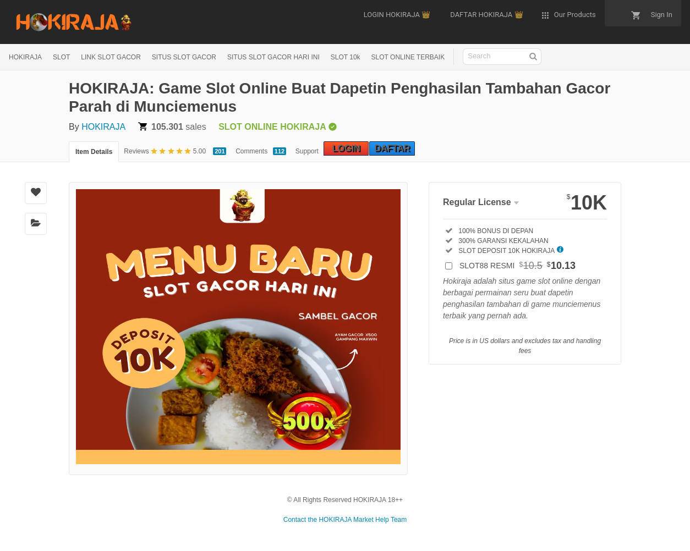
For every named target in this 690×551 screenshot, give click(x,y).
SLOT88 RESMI (517, 266)
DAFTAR (392, 148)
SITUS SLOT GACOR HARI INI (273, 57)
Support (307, 151)
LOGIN (346, 148)
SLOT (61, 57)
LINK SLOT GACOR (110, 57)
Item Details (93, 152)
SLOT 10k (345, 57)
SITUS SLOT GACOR (184, 57)
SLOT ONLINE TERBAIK (408, 57)
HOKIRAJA (25, 57)
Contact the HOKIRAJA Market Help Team (345, 520)
